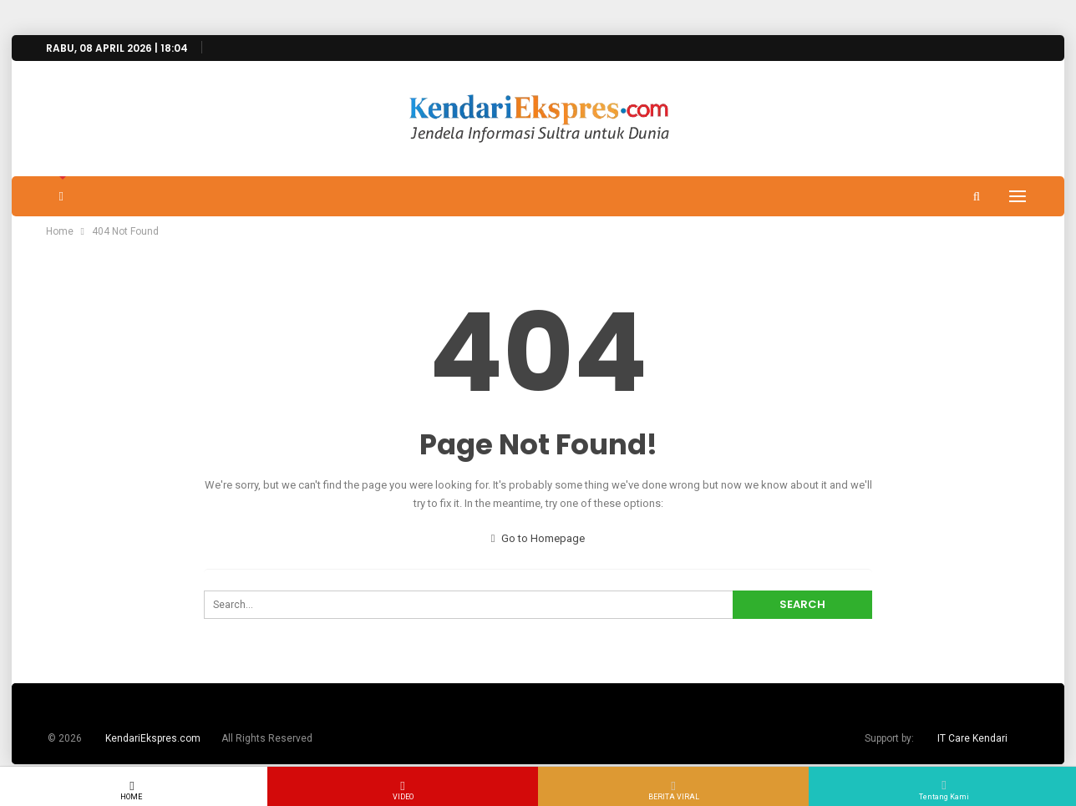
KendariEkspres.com (152, 738)
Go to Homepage (538, 538)
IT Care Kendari (972, 738)
